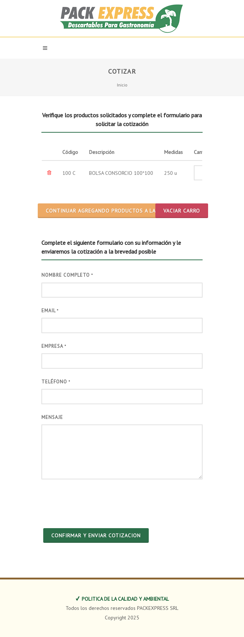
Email (50, 311)
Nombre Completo (67, 275)
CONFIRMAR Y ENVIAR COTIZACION (96, 535)
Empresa (53, 346)
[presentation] (97, 503)
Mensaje (52, 417)
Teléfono (55, 382)
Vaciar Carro (181, 210)
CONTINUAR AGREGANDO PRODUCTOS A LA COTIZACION (117, 210)
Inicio (122, 85)
